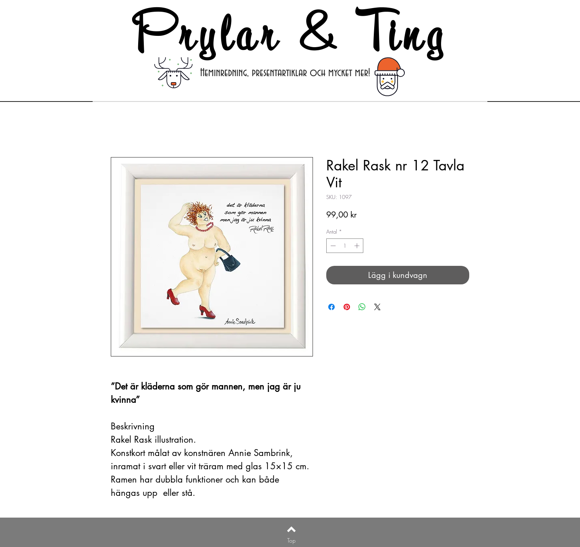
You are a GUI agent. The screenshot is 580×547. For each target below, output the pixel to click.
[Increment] (357, 246)
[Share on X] (377, 307)
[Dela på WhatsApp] (362, 307)
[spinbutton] (345, 246)
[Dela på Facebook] (331, 307)
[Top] (291, 541)
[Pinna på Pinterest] (347, 307)
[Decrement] (332, 246)
